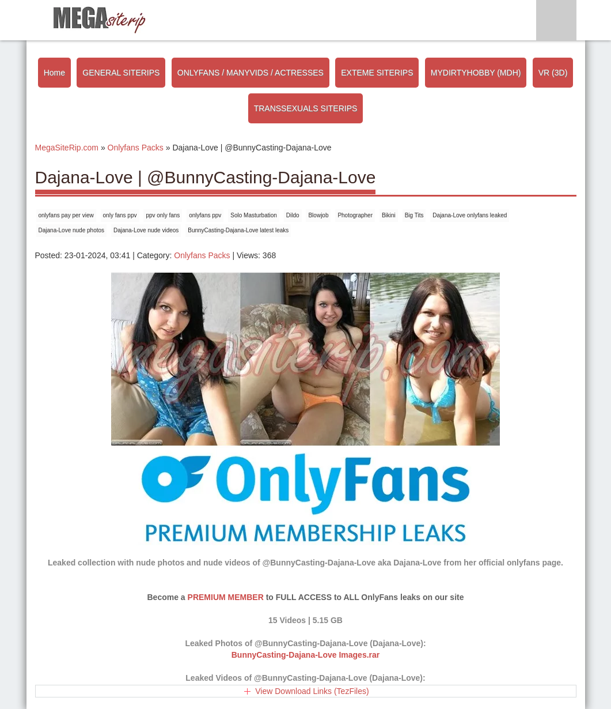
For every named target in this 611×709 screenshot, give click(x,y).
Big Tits (414, 215)
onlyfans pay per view (66, 215)
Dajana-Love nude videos (146, 230)
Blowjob (318, 215)
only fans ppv (120, 215)
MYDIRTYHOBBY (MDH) (476, 72)
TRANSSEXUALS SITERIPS (306, 108)
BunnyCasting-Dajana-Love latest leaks (238, 230)
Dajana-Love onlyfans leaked (469, 215)
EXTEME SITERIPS (377, 72)
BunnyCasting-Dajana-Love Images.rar (306, 654)
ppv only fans (163, 215)
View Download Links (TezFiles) (312, 691)
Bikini (389, 215)
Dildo (292, 215)
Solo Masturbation (253, 215)
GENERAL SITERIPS (121, 72)
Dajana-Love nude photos (72, 230)
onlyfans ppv (205, 215)
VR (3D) (553, 72)
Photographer (355, 215)
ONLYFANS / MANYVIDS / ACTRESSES (250, 72)
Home (54, 72)
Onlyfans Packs (202, 255)
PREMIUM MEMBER (226, 597)
